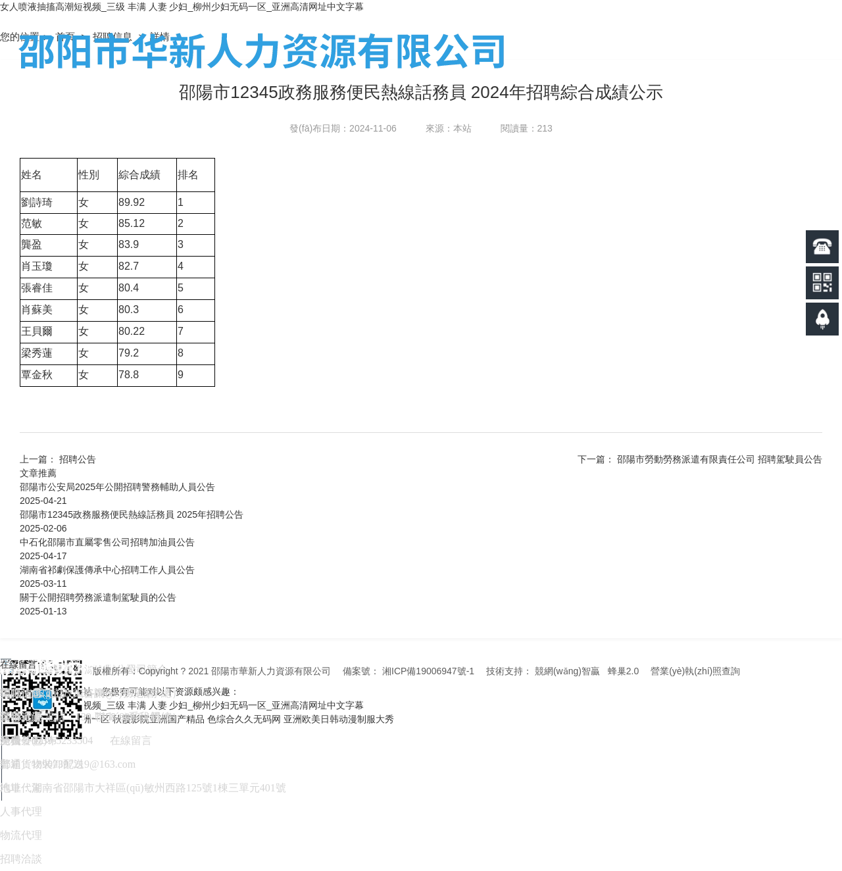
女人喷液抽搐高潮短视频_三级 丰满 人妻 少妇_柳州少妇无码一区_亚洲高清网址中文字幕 (182, 6)
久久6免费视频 (30, 719)
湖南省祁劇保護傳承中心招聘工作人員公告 (107, 569)
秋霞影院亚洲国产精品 (158, 719)
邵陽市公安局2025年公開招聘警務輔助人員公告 (117, 487)
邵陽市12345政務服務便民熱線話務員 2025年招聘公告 (131, 514)
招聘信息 (114, 36)
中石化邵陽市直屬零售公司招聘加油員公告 (107, 542)
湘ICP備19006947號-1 (428, 671)
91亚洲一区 (87, 719)
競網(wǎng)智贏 (567, 671)
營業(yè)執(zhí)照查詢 (695, 671)
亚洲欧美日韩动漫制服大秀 (339, 719)
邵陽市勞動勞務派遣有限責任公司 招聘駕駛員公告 (719, 459)
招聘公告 (77, 459)
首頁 (66, 36)
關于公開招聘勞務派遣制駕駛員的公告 (98, 597)
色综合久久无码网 (244, 719)
